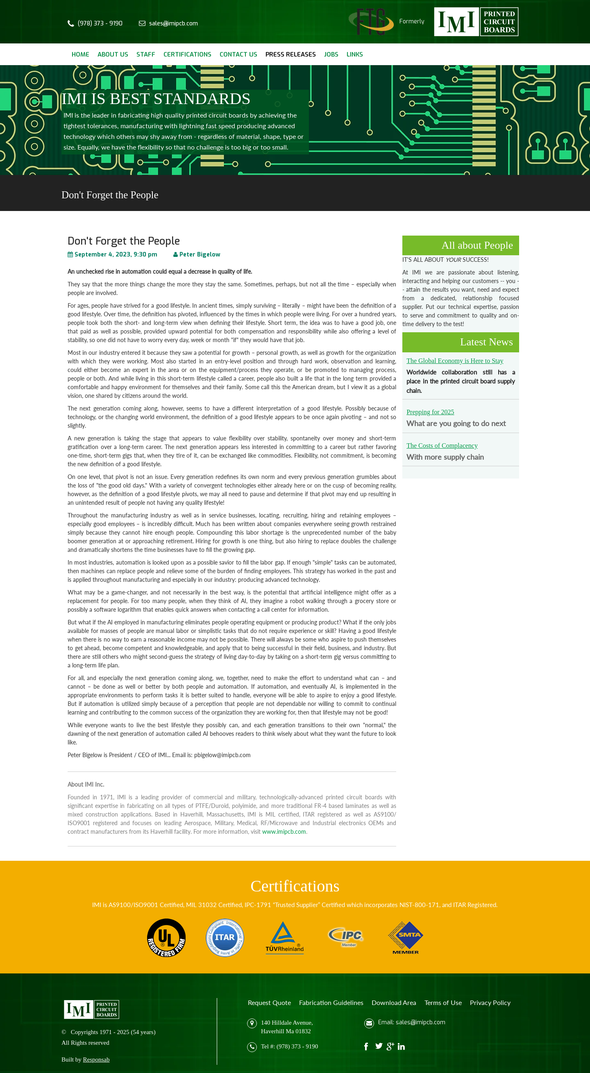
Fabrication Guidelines (331, 1002)
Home (80, 54)
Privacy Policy (490, 1002)
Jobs (331, 54)
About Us (113, 54)
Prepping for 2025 (430, 411)
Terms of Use (443, 1002)
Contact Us (238, 54)
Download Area (394, 1002)
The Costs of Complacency (442, 445)
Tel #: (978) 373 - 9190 (289, 1046)
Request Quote (269, 1002)
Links (355, 54)
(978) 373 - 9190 (100, 23)
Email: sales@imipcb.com (411, 1022)
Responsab (96, 1059)
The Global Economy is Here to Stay (454, 360)
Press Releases (291, 54)
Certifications (187, 54)
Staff (145, 54)
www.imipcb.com (284, 831)
